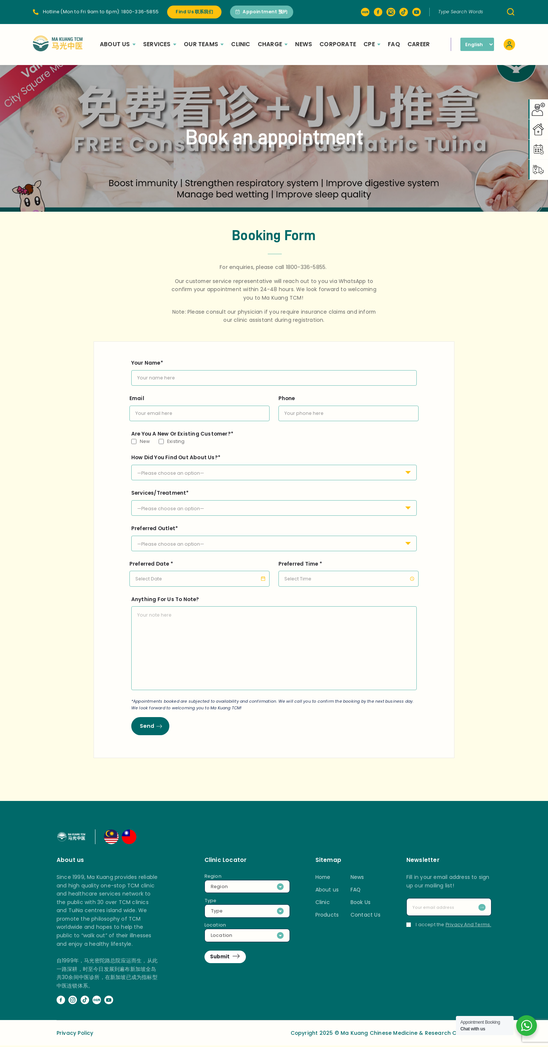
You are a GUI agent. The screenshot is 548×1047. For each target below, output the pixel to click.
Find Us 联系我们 (194, 11)
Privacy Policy (75, 1034)
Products (327, 916)
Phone (348, 406)
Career (424, 44)
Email (199, 406)
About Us (124, 44)
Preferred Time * (348, 571)
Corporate (343, 44)
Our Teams (210, 44)
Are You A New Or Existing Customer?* (182, 433)
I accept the (448, 926)
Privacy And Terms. (468, 926)
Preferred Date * (199, 571)
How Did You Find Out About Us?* (274, 465)
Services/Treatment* (274, 500)
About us (327, 891)
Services (165, 44)
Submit (220, 958)
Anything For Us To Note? (274, 644)
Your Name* (274, 370)
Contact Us (365, 916)
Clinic (246, 44)
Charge (278, 44)
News (309, 44)
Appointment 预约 (261, 12)
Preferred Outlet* (274, 536)
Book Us (361, 903)
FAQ (400, 44)
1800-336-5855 (140, 11)
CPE (377, 44)
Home (323, 878)
